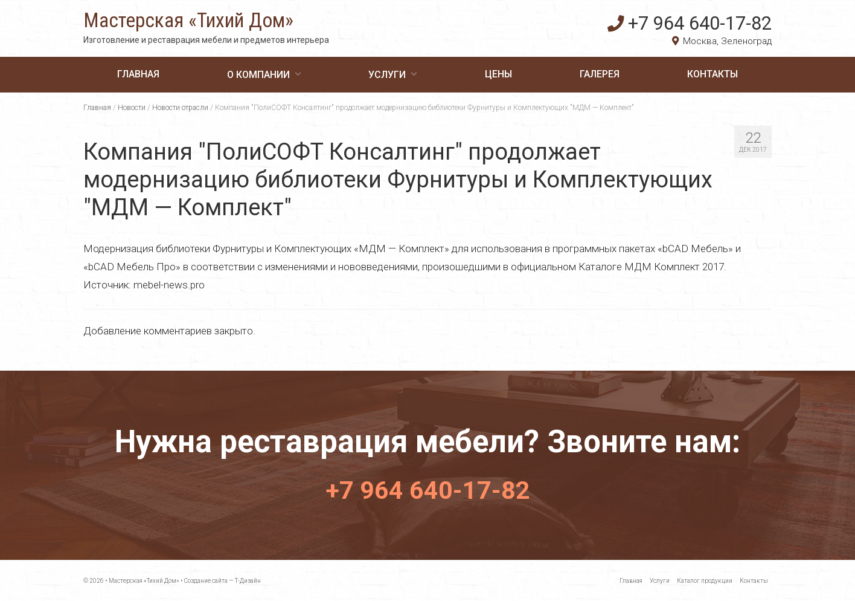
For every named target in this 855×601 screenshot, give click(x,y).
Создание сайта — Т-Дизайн (222, 580)
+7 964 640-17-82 (703, 21)
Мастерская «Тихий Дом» (205, 22)
